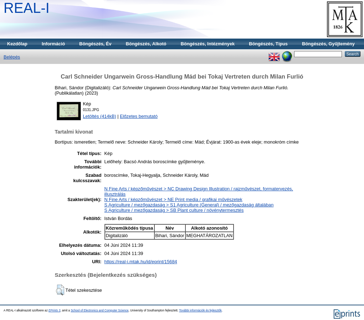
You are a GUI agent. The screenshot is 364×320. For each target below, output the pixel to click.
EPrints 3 (54, 310)
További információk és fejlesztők (200, 310)
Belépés (12, 57)
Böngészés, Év (95, 43)
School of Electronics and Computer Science (99, 310)
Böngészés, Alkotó (146, 43)
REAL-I (27, 8)
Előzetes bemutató (139, 116)
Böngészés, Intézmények (208, 43)
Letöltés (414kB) (99, 116)
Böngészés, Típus (268, 43)
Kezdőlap (17, 43)
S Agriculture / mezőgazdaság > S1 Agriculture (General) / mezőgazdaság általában (189, 205)
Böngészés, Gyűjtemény (328, 43)
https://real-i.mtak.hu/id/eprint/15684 (140, 261)
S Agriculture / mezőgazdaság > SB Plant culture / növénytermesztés (174, 210)
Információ (53, 43)
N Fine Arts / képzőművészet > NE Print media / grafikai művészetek (173, 199)
